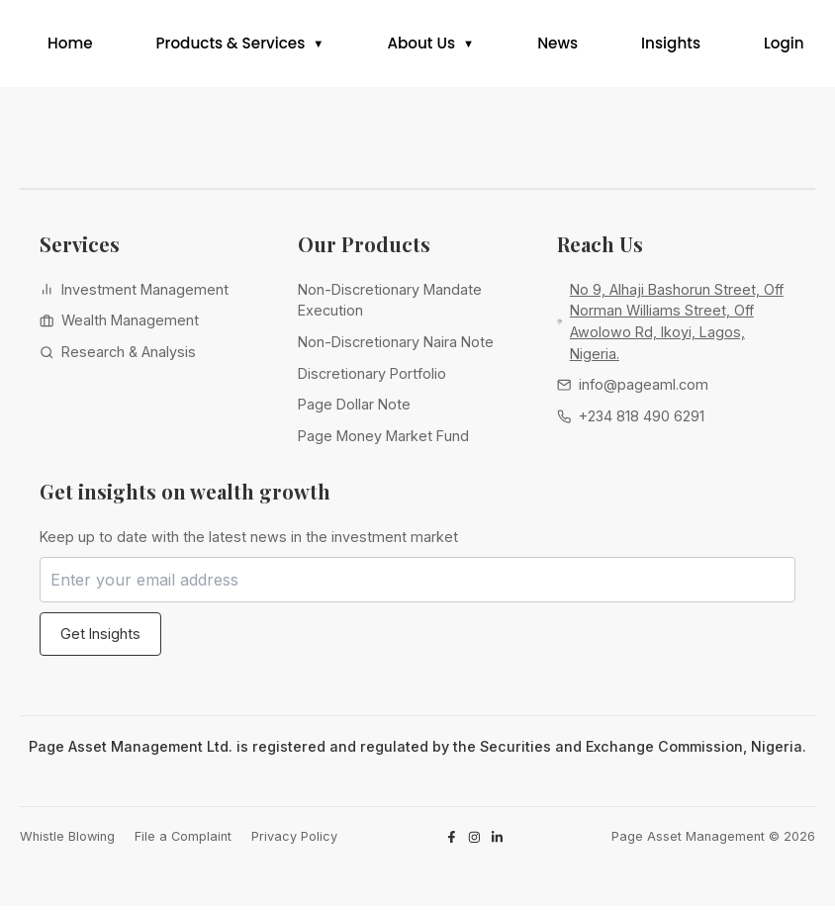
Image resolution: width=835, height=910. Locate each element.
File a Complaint (183, 840)
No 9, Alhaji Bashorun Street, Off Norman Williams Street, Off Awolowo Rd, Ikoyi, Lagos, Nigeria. (677, 325)
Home (70, 45)
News (557, 45)
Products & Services (231, 45)
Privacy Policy (294, 840)
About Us (421, 45)
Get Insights (100, 637)
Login (784, 45)
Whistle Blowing (67, 840)
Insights (670, 45)
